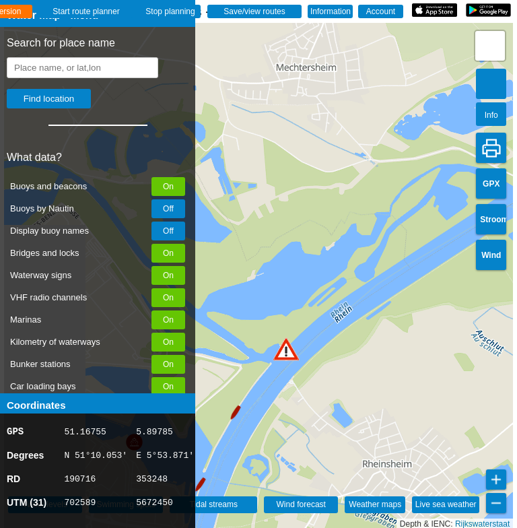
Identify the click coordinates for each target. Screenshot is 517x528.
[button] (286, 349)
